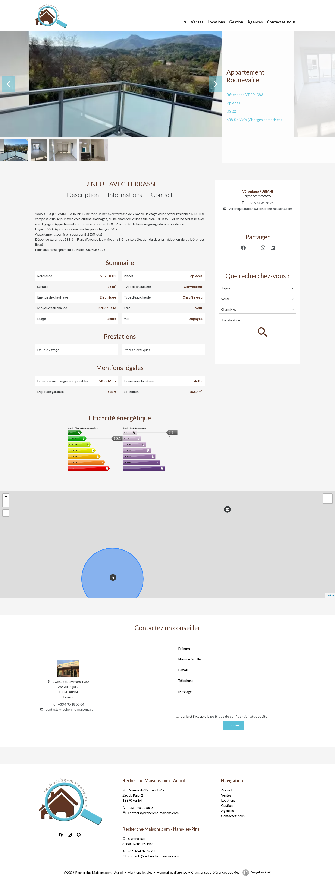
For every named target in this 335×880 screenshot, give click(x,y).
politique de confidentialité (231, 716)
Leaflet (330, 595)
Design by (260, 872)
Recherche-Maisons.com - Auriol (153, 780)
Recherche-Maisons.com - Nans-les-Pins (160, 829)
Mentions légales (139, 872)
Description (83, 194)
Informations (124, 194)
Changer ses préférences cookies (215, 872)
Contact (162, 194)
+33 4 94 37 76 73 (141, 851)
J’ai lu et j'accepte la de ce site (224, 716)
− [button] (5, 503)
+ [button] (5, 497)
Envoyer (234, 725)
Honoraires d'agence (172, 872)
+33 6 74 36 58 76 (260, 203)
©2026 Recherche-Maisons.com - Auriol (93, 872)
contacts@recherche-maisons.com (71, 709)
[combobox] (257, 288)
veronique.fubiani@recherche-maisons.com (260, 208)
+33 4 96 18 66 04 (71, 704)
